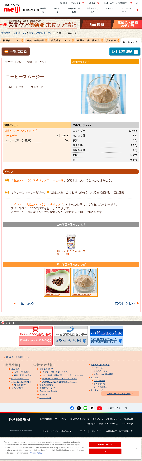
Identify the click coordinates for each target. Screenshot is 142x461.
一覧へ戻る (25, 303)
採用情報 (63, 3)
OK (105, 451)
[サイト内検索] (136, 3)
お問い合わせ (46, 419)
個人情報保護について (79, 419)
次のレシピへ (125, 303)
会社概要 (93, 3)
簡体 (95, 431)
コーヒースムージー (81, 294)
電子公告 (97, 419)
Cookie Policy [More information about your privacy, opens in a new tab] (36, 453)
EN (82, 431)
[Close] (137, 448)
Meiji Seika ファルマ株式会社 (119, 431)
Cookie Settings (127, 424)
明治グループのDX (108, 424)
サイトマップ (61, 419)
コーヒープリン (52, 294)
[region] (70, 449)
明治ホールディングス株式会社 (117, 3)
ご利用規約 (91, 424)
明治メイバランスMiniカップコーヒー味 (71, 252)
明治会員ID (77, 3)
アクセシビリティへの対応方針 (119, 419)
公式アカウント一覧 (118, 408)
